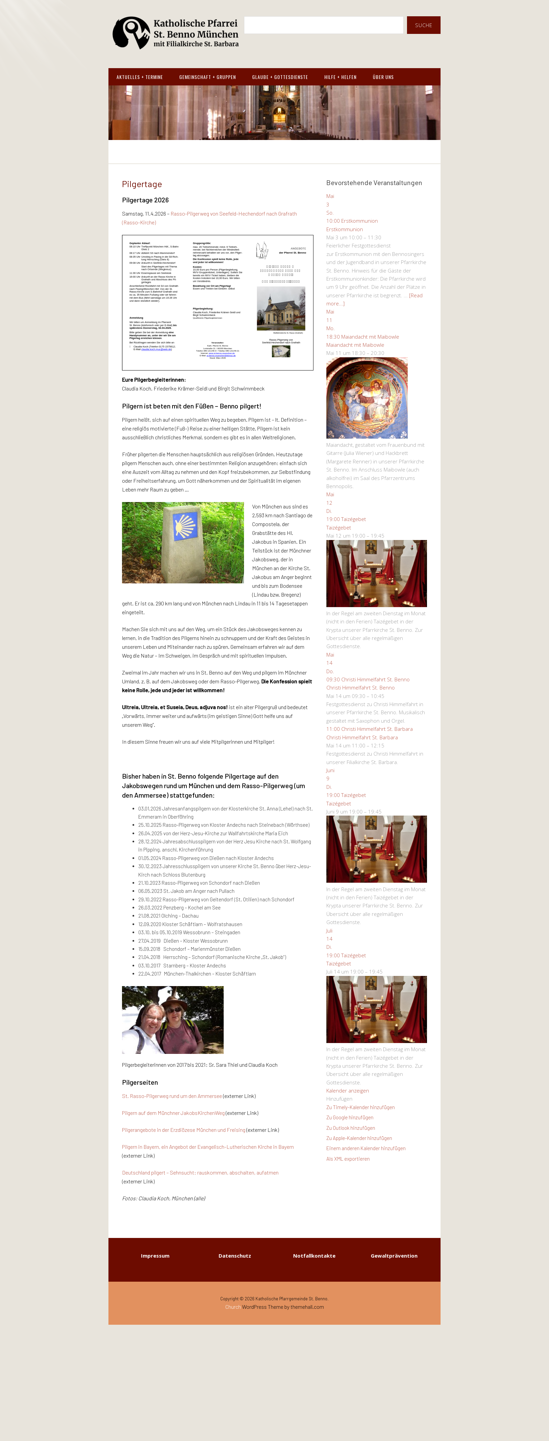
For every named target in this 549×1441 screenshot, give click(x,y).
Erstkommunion (344, 229)
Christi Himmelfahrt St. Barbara (362, 737)
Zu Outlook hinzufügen (350, 1128)
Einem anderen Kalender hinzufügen (366, 1148)
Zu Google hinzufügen (349, 1117)
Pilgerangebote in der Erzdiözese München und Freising (183, 1129)
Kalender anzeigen (347, 1090)
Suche (423, 25)
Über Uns (383, 76)
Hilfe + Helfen (340, 76)
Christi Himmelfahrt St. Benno (360, 687)
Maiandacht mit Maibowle (355, 344)
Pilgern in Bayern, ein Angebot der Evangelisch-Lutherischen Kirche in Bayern (208, 1146)
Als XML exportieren (348, 1159)
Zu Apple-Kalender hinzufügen (359, 1138)
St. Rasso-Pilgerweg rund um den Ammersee (172, 1096)
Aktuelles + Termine (140, 76)
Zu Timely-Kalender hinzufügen (360, 1107)
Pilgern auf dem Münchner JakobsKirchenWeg (173, 1112)
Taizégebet (338, 527)
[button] (339, 1098)
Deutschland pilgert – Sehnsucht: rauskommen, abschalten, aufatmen (200, 1172)
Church (233, 1306)
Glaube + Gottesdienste (280, 76)
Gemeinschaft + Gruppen (207, 76)
